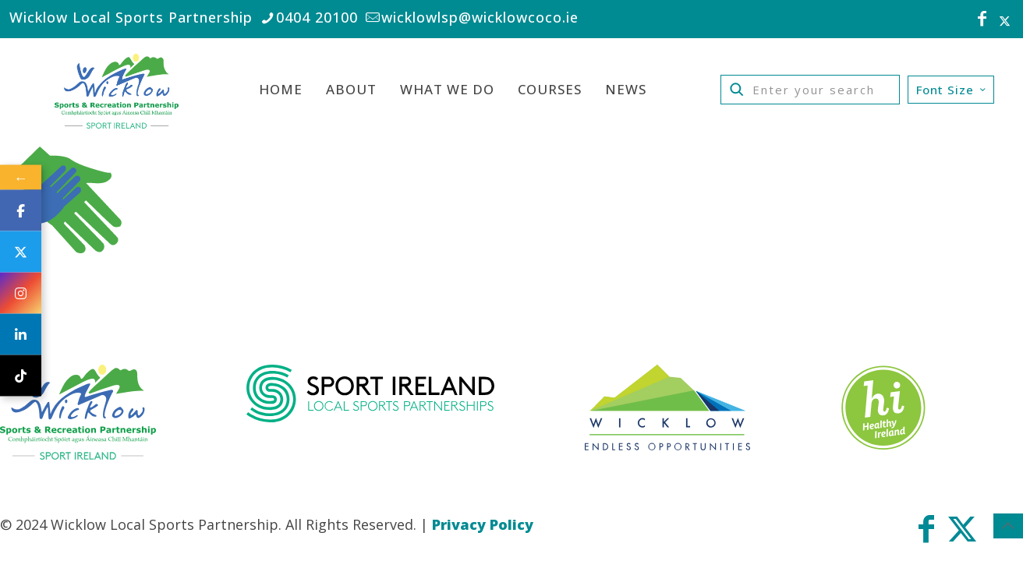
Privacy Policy (482, 524)
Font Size (952, 89)
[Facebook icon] (982, 20)
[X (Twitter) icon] (1005, 20)
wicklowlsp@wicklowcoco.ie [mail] (480, 17)
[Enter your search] (810, 89)
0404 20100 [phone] (317, 17)
